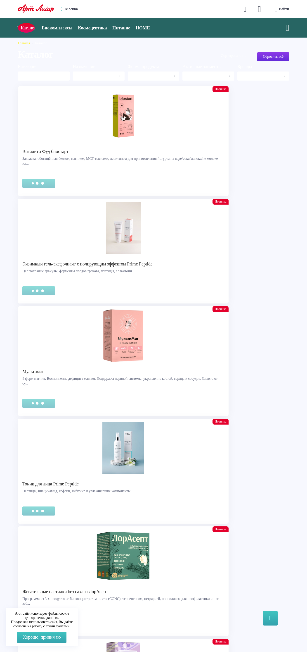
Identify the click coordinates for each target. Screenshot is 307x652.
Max (102, 583)
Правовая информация (38, 586)
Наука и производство (179, 597)
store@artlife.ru (110, 601)
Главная (24, 43)
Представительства (35, 597)
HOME (162, 27)
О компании (171, 580)
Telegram (106, 592)
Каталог (168, 586)
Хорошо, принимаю (42, 637)
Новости (168, 592)
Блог (165, 603)
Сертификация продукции (41, 592)
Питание (140, 27)
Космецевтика (111, 27)
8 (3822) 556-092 (248, 639)
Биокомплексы (76, 27)
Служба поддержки (36, 580)
